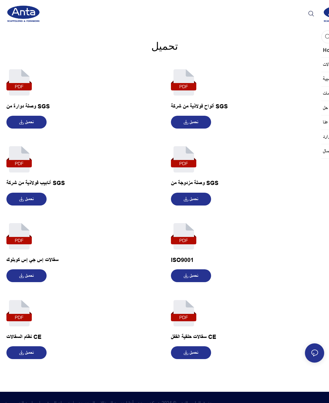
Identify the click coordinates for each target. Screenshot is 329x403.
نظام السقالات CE (23, 337)
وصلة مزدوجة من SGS (194, 183)
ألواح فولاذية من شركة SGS (199, 106)
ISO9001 (182, 260)
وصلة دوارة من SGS (28, 106)
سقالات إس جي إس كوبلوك (32, 260)
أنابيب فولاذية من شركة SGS (35, 183)
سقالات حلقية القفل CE (193, 337)
